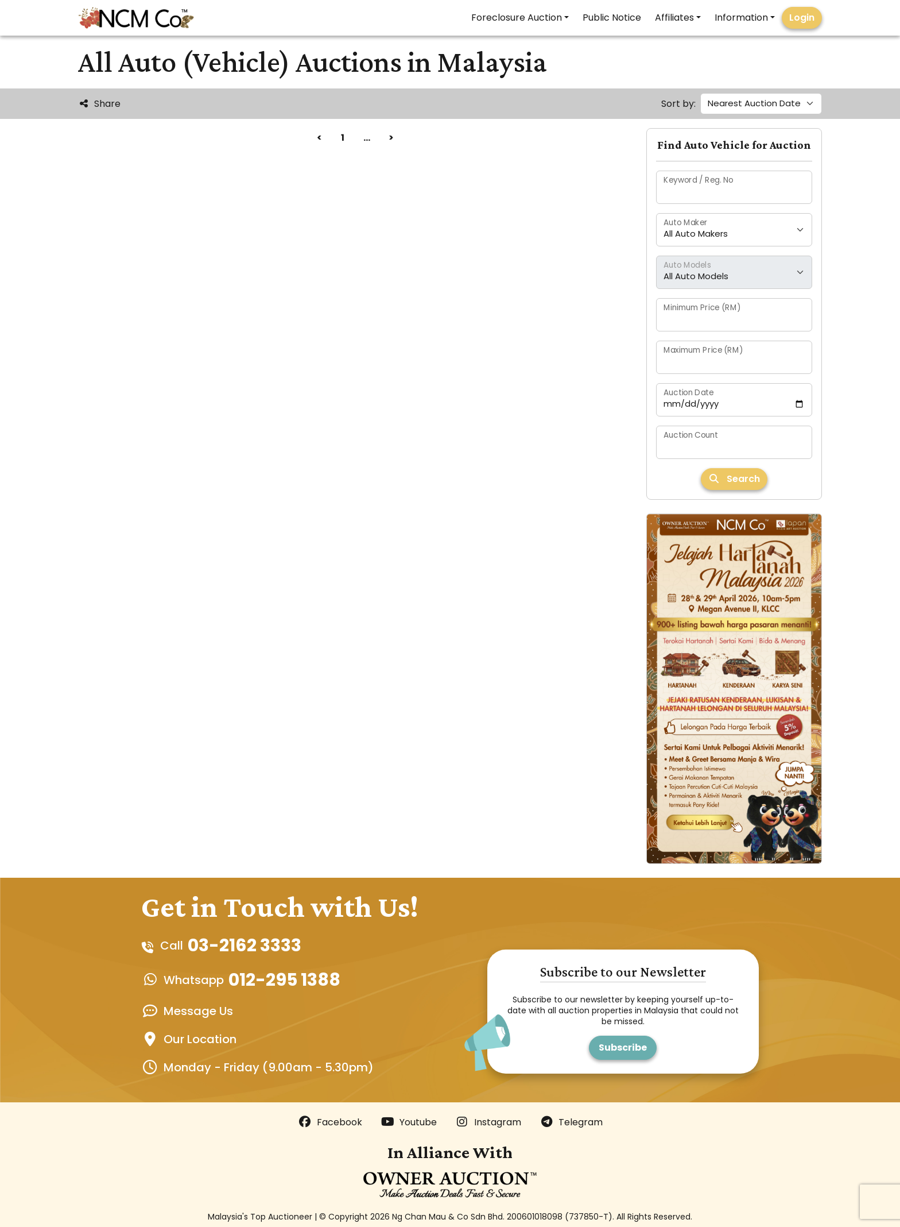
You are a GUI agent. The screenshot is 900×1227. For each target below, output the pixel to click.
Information (741, 17)
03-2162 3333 (244, 945)
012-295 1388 (284, 980)
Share (99, 104)
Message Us (198, 1011)
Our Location (200, 1039)
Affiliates (674, 17)
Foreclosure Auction (516, 17)
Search (734, 478)
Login (801, 17)
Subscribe (623, 1047)
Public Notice (612, 17)
